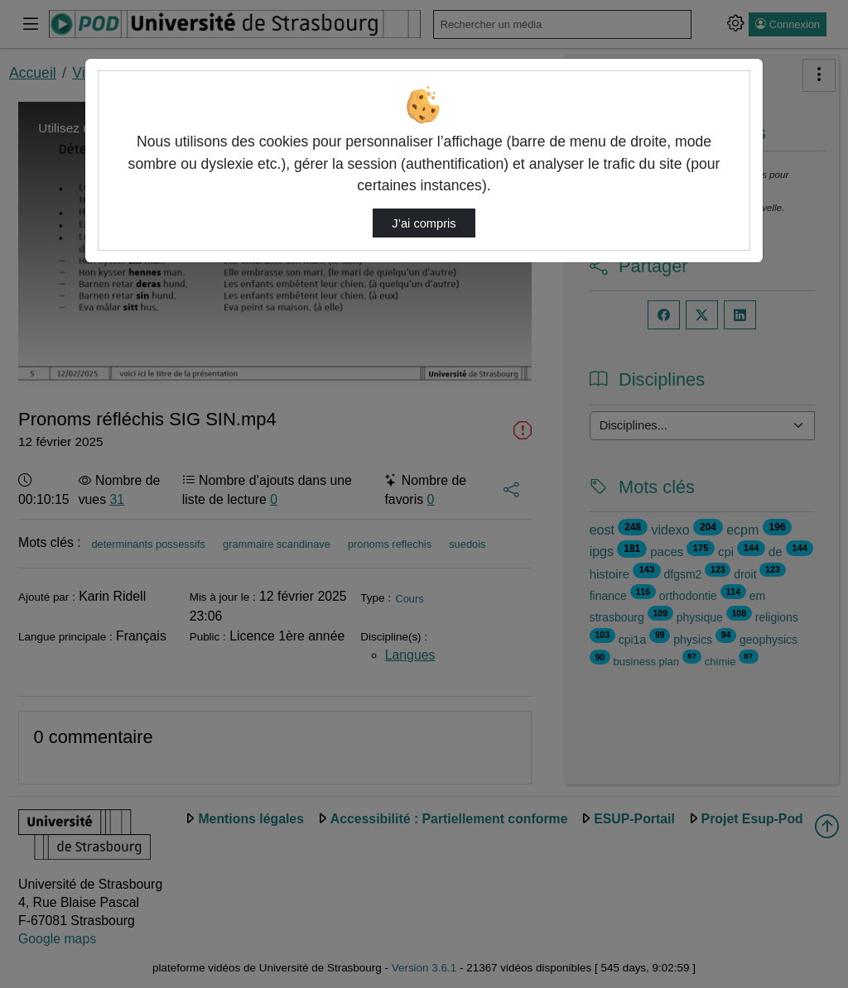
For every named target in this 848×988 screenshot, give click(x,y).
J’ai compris (423, 223)
